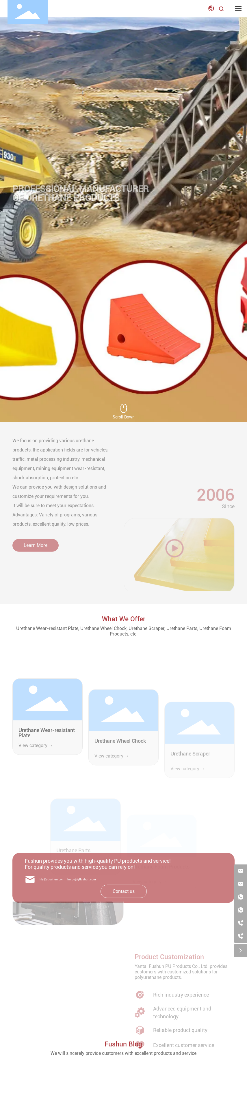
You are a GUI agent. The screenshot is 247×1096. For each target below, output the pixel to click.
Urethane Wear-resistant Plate (46, 769)
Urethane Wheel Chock (120, 783)
